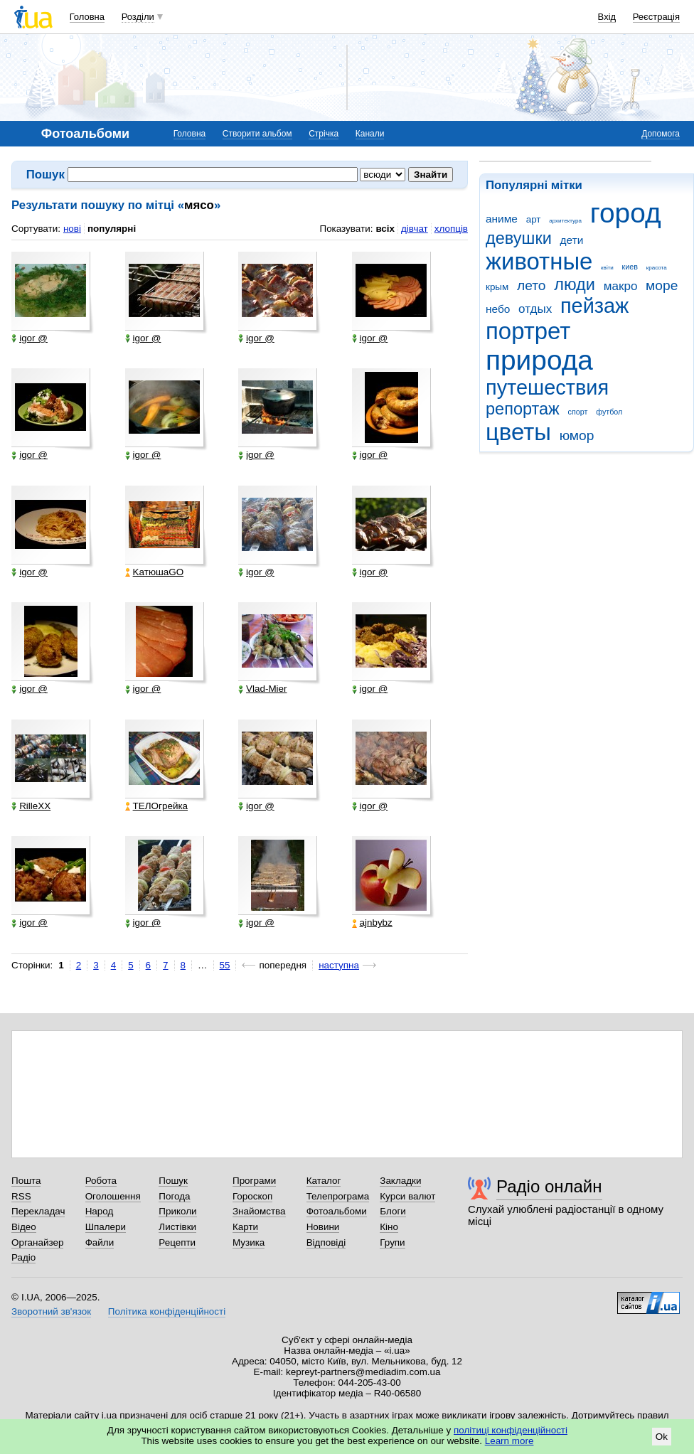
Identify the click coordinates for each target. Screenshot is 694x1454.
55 (225, 965)
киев (630, 266)
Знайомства (259, 1211)
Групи (392, 1242)
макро (621, 286)
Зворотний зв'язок (51, 1311)
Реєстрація (656, 16)
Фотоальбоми (336, 1211)
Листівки (177, 1227)
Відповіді (326, 1242)
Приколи (177, 1211)
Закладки (400, 1180)
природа (539, 360)
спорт (578, 411)
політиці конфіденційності (510, 1430)
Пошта (26, 1180)
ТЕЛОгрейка (156, 806)
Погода (174, 1196)
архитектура (565, 221)
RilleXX (30, 806)
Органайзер (37, 1242)
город (625, 213)
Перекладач (38, 1211)
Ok (662, 1436)
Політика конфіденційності (166, 1311)
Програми (254, 1180)
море (662, 285)
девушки (519, 238)
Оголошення (113, 1196)
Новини (323, 1227)
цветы (518, 432)
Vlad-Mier (262, 689)
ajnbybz (372, 923)
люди (574, 284)
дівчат (414, 228)
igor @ (29, 338)
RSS (21, 1196)
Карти (245, 1227)
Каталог (323, 1180)
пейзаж (594, 305)
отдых (535, 309)
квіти (607, 267)
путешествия (547, 387)
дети (572, 240)
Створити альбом (257, 134)
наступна (339, 965)
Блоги (393, 1211)
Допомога (660, 134)
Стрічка (323, 134)
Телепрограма (338, 1196)
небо (498, 309)
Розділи (138, 16)
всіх (385, 228)
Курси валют (407, 1196)
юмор (577, 435)
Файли (99, 1242)
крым (497, 287)
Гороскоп (252, 1196)
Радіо (23, 1257)
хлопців (451, 228)
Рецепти (177, 1242)
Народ (99, 1211)
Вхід (607, 16)
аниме (502, 219)
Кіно (389, 1227)
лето (531, 285)
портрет (528, 331)
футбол (609, 411)
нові (72, 228)
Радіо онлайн (549, 1186)
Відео (23, 1227)
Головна (87, 16)
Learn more (509, 1441)
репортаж (523, 409)
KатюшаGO (154, 572)
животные (539, 261)
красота (656, 267)
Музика (249, 1242)
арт (533, 219)
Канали (370, 134)
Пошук (173, 1180)
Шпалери (105, 1227)
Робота (101, 1180)
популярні (111, 228)
